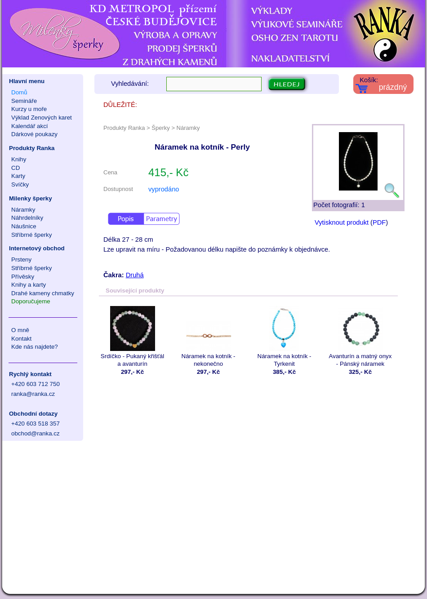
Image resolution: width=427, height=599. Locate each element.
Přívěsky (22, 276)
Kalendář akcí (29, 126)
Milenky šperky (30, 198)
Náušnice (23, 226)
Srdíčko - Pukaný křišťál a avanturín (132, 336)
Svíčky (20, 184)
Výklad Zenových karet (41, 117)
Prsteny (21, 259)
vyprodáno (163, 189)
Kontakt (21, 338)
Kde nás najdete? (34, 346)
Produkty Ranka (31, 148)
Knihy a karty (28, 284)
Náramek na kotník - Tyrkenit (284, 336)
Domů (19, 92)
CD (15, 167)
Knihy (18, 159)
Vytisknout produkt (342, 222)
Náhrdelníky (27, 217)
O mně (20, 330)
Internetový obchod (37, 248)
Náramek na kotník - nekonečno (208, 336)
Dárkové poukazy (34, 134)
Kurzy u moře (29, 109)
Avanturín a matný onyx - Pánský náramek (360, 336)
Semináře (24, 101)
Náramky (23, 209)
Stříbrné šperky (31, 234)
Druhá (135, 275)
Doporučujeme (30, 301)
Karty (18, 176)
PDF (379, 222)
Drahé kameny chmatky (42, 293)
